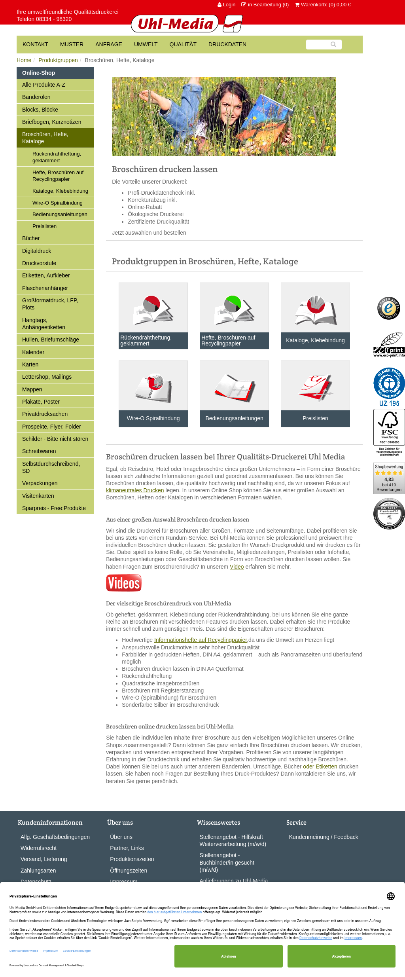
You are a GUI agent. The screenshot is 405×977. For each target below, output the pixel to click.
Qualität (183, 44)
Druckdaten (227, 44)
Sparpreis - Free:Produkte (54, 508)
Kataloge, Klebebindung (60, 191)
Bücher (31, 238)
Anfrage (108, 44)
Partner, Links (127, 848)
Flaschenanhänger (45, 288)
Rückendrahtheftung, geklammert (56, 157)
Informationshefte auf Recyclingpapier (200, 640)
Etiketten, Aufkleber (46, 275)
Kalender (33, 352)
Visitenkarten (38, 496)
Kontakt (35, 44)
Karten (30, 364)
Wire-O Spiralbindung (57, 203)
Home (24, 60)
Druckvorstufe (39, 263)
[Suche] (324, 44)
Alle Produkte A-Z (43, 85)
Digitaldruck (36, 251)
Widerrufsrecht (39, 848)
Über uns (121, 837)
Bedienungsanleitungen (59, 214)
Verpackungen (40, 483)
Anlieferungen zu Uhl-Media (234, 881)
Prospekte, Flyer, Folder (51, 426)
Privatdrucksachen (45, 414)
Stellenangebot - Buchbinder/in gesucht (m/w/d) (227, 862)
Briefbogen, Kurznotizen (51, 122)
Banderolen (36, 97)
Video (237, 566)
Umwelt (146, 44)
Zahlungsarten (38, 870)
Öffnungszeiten (128, 870)
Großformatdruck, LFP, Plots (50, 304)
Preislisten (44, 226)
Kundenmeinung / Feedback (323, 837)
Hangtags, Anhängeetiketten (43, 323)
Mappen (32, 389)
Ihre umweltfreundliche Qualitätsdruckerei (68, 12)
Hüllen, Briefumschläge (50, 339)
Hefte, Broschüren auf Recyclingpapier (57, 175)
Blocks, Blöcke (40, 109)
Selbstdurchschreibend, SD (51, 467)
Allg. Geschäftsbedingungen (55, 837)
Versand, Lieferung (44, 859)
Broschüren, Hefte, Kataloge (45, 137)
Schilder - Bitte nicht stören (55, 439)
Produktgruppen (58, 60)
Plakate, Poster (41, 401)
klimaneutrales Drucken (135, 490)
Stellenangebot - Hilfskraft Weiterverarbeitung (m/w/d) (233, 840)
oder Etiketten (320, 766)
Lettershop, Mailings (47, 377)
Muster (71, 44)
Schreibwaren (39, 451)
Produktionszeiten (132, 859)
